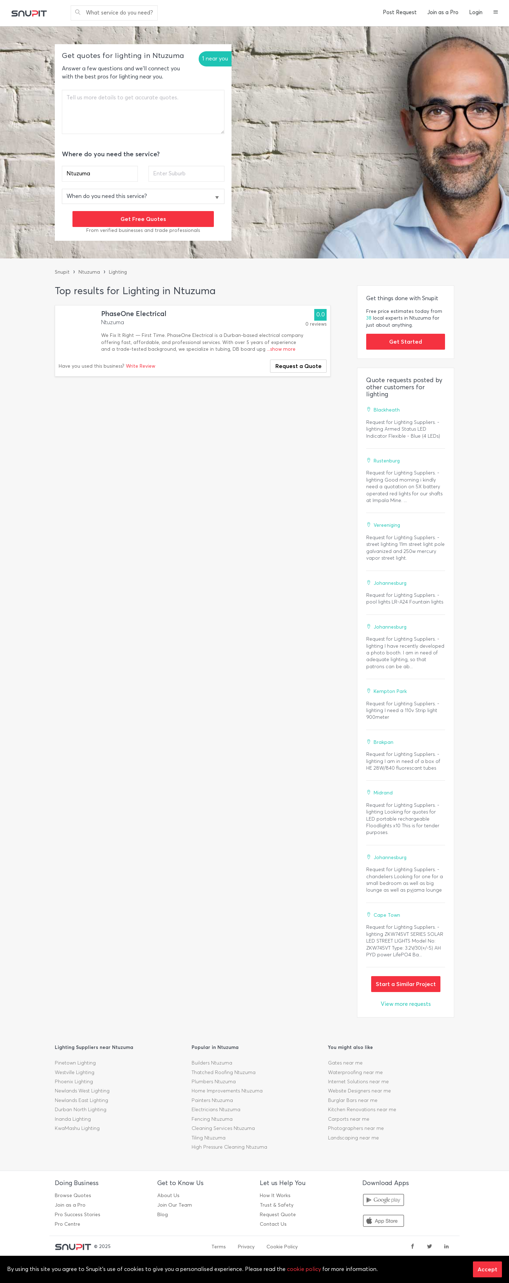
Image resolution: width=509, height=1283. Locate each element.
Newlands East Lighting (81, 1100)
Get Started (405, 341)
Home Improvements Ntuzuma (227, 1091)
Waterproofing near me (355, 1072)
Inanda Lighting (73, 1119)
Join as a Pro (442, 12)
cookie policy (304, 1269)
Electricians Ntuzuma (216, 1110)
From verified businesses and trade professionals (143, 230)
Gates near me (345, 1063)
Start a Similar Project (406, 983)
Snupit (62, 272)
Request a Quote (298, 365)
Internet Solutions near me (358, 1082)
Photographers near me (356, 1128)
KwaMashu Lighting (77, 1128)
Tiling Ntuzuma (209, 1138)
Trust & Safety (276, 1205)
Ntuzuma (89, 272)
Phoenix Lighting (74, 1082)
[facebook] (412, 1247)
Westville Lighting (74, 1072)
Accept (487, 1269)
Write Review (140, 366)
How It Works (275, 1195)
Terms (218, 1247)
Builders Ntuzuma (212, 1063)
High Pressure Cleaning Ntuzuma (229, 1147)
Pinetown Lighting (75, 1063)
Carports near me (348, 1119)
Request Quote (278, 1215)
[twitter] (429, 1247)
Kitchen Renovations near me (362, 1110)
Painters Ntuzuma (212, 1100)
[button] (496, 12)
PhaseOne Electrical (133, 314)
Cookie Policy (282, 1247)
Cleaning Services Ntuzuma (223, 1128)
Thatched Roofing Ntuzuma (224, 1072)
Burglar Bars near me (353, 1100)
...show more (281, 349)
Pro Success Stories (77, 1215)
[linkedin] (446, 1247)
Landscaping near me (353, 1138)
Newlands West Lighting (82, 1091)
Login (475, 12)
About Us (168, 1195)
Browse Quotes (73, 1195)
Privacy (246, 1247)
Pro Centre (67, 1224)
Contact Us (273, 1224)
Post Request (400, 12)
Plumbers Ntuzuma (214, 1082)
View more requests (406, 1004)
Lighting (118, 272)
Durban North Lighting (80, 1110)
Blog (162, 1215)
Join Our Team (174, 1205)
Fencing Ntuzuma (212, 1119)
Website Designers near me (359, 1091)
